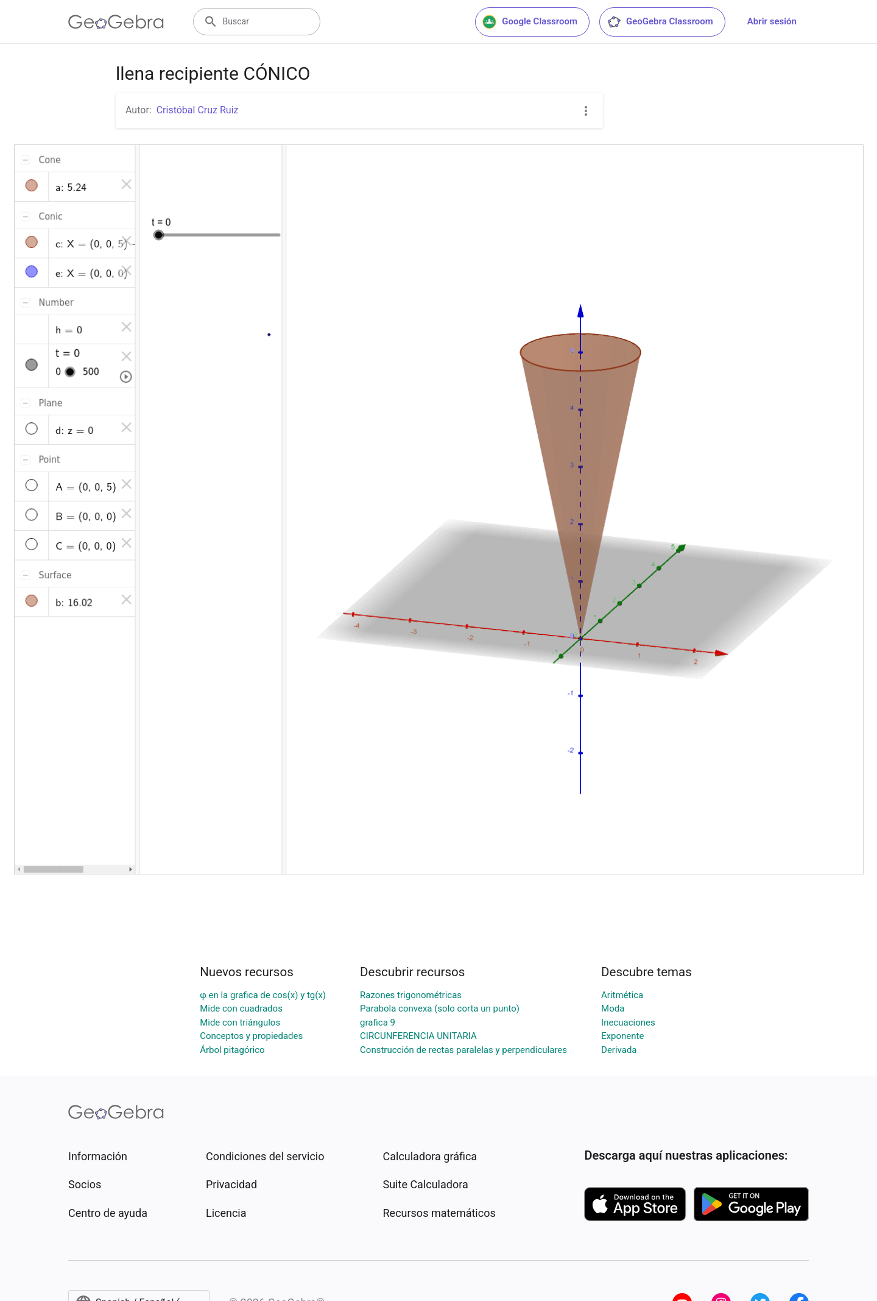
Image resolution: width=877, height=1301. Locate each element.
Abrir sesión (772, 21)
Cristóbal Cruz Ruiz (198, 110)
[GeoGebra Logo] (116, 22)
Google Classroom (529, 22)
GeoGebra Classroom (660, 22)
